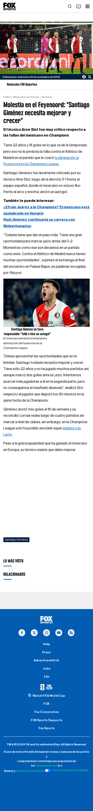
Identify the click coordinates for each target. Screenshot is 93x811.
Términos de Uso (46, 765)
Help (46, 644)
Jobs (46, 668)
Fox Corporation (46, 712)
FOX (46, 703)
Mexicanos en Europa (26, 97)
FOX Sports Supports (46, 720)
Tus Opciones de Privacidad (67, 770)
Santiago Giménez (16, 539)
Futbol (7, 97)
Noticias (47, 97)
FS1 (46, 676)
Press (46, 652)
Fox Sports (47, 728)
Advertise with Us (46, 660)
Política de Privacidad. (30, 771)
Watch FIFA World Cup (46, 695)
